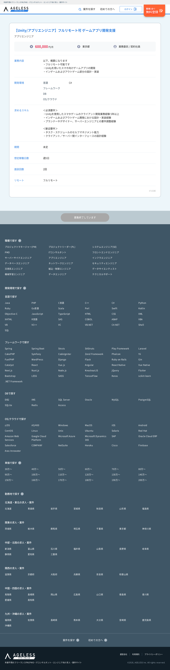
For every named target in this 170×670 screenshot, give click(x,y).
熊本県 (77, 620)
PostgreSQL (144, 400)
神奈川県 (146, 529)
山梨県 (99, 549)
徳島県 (122, 594)
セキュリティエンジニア (104, 263)
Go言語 (35, 308)
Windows (63, 425)
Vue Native (144, 365)
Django (62, 359)
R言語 (34, 319)
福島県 (145, 509)
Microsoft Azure (66, 436)
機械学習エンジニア (15, 274)
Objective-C (11, 314)
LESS (34, 376)
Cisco (115, 445)
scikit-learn (144, 376)
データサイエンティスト (104, 269)
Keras (115, 376)
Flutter (142, 370)
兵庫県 (77, 574)
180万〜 (89, 480)
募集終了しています (85, 217)
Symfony (36, 354)
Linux (35, 431)
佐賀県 (31, 620)
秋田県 (99, 509)
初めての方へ (107, 9)
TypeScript (64, 314)
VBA (140, 319)
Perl (87, 308)
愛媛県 (8, 600)
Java (7, 303)
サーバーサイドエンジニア (18, 258)
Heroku (89, 445)
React (35, 365)
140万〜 (142, 475)
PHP (34, 303)
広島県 (77, 594)
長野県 (122, 549)
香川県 (145, 594)
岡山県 (54, 594)
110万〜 (62, 475)
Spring (8, 348)
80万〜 (142, 469)
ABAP (115, 319)
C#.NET (115, 325)
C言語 (61, 303)
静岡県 (8, 554)
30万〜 (8, 469)
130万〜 (116, 475)
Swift (114, 308)
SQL (7, 330)
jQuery (115, 370)
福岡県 (8, 620)
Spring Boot (38, 348)
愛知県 (31, 554)
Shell (141, 325)
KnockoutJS (91, 370)
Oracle (88, 400)
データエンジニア (57, 274)
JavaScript (37, 314)
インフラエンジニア (102, 258)
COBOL (89, 319)
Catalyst (9, 365)
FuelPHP (9, 359)
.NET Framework (14, 381)
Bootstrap (10, 376)
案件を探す (87, 9)
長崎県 (54, 620)
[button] (85, 240)
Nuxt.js (35, 370)
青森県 (31, 509)
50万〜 (61, 469)
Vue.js (61, 365)
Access (62, 405)
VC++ (34, 325)
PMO (7, 252)
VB (6, 325)
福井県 (77, 549)
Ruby (7, 308)
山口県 (99, 594)
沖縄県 (8, 625)
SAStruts (89, 348)
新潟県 (8, 549)
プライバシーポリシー (153, 654)
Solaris (115, 431)
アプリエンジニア (57, 258)
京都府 (31, 574)
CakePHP (10, 354)
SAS (60, 319)
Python (142, 303)
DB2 (7, 400)
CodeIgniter (64, 354)
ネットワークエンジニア (61, 263)
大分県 (99, 620)
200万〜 (142, 480)
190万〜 (116, 480)
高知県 (31, 600)
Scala (61, 308)
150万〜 (9, 480)
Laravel (142, 348)
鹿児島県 (146, 620)
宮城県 (77, 509)
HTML (88, 314)
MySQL (115, 400)
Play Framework (120, 348)
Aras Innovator (13, 451)
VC (59, 325)
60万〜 (88, 469)
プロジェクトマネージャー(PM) (21, 247)
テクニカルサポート (102, 274)
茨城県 (8, 529)
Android (142, 425)
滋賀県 (8, 574)
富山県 (31, 549)
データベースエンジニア (17, 263)
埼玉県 (77, 529)
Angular (89, 365)
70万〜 (115, 469)
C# (113, 303)
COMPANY (37, 445)
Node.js (62, 370)
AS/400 (35, 425)
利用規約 (135, 654)
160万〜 (36, 480)
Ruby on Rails (119, 359)
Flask (88, 359)
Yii (139, 354)
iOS (113, 425)
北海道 (8, 509)
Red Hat (142, 431)
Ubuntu (89, 431)
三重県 (54, 554)
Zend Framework (94, 354)
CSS (114, 314)
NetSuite (63, 445)
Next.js (8, 370)
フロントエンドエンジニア (105, 252)
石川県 (54, 549)
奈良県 (99, 574)
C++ (87, 303)
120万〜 (89, 475)
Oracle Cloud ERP (147, 436)
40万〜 (35, 469)
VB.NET (89, 325)
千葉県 (99, 529)
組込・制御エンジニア (60, 269)
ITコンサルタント (57, 252)
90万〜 (8, 475)
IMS (33, 400)
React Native (118, 365)
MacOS (88, 425)
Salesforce (10, 445)
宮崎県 (122, 620)
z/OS (7, 425)
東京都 (122, 529)
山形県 (122, 509)
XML (140, 314)
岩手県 (54, 509)
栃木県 (31, 529)
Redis (35, 405)
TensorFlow (91, 376)
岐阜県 (145, 549)
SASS (61, 376)
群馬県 (54, 529)
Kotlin (141, 308)
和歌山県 (123, 574)
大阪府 (54, 574)
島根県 (31, 594)
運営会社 (123, 654)
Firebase (143, 445)
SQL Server (64, 400)
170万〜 (62, 480)
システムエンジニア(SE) (104, 247)
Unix (60, 431)
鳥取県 (8, 594)
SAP (114, 436)
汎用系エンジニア (14, 269)
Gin (140, 359)
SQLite (8, 405)
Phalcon (116, 354)
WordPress (37, 359)
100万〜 (36, 475)
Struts (61, 348)
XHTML (8, 319)
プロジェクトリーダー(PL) (62, 247)
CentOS (9, 431)
